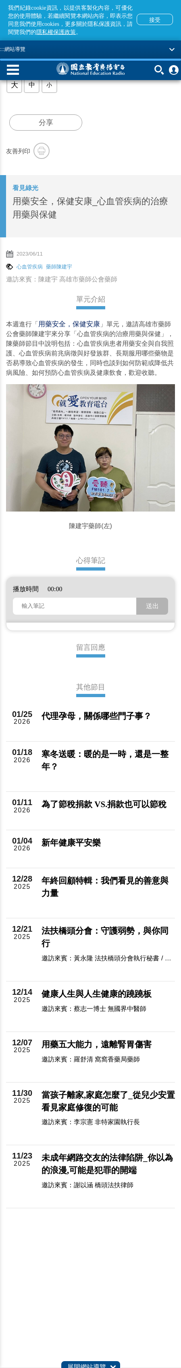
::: (2, 49)
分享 (46, 122)
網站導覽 (14, 49)
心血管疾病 (30, 267)
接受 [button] (154, 20)
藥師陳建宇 (59, 267)
